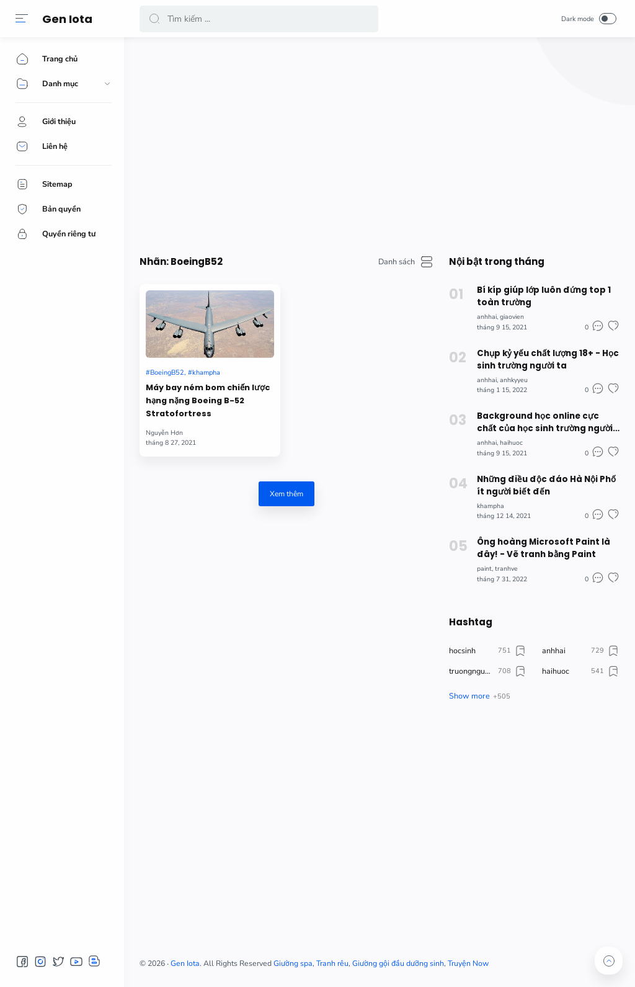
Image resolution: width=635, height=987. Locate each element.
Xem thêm (286, 494)
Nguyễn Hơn (164, 432)
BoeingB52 (167, 372)
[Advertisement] (379, 143)
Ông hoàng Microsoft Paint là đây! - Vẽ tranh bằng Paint (543, 548)
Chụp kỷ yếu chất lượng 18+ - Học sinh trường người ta (548, 359)
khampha (206, 372)
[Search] (259, 19)
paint (484, 568)
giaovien (512, 316)
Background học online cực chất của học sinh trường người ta (545, 422)
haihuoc (511, 442)
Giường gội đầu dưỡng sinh (398, 963)
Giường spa (293, 963)
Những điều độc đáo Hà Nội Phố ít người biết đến (546, 485)
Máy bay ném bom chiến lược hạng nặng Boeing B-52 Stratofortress (208, 400)
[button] (22, 18)
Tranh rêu (332, 963)
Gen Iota (67, 19)
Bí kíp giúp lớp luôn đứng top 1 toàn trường (544, 296)
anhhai (487, 316)
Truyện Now (468, 963)
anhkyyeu (514, 380)
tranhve (506, 568)
